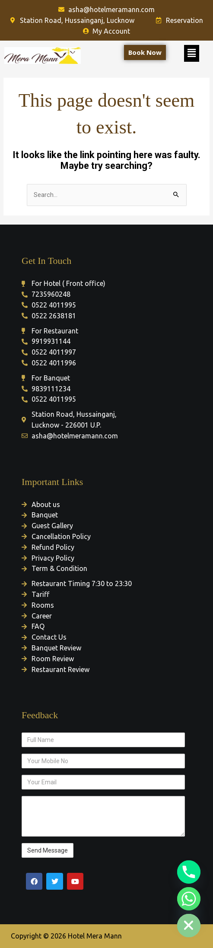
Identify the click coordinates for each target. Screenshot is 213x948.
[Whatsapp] (188, 898)
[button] (192, 53)
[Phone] (188, 872)
